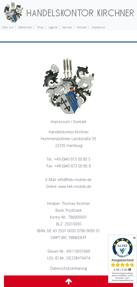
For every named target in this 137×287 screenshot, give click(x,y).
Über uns (7, 27)
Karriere (67, 27)
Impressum (98, 27)
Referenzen (25, 27)
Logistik (52, 27)
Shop (40, 27)
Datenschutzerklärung (68, 268)
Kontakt (82, 27)
